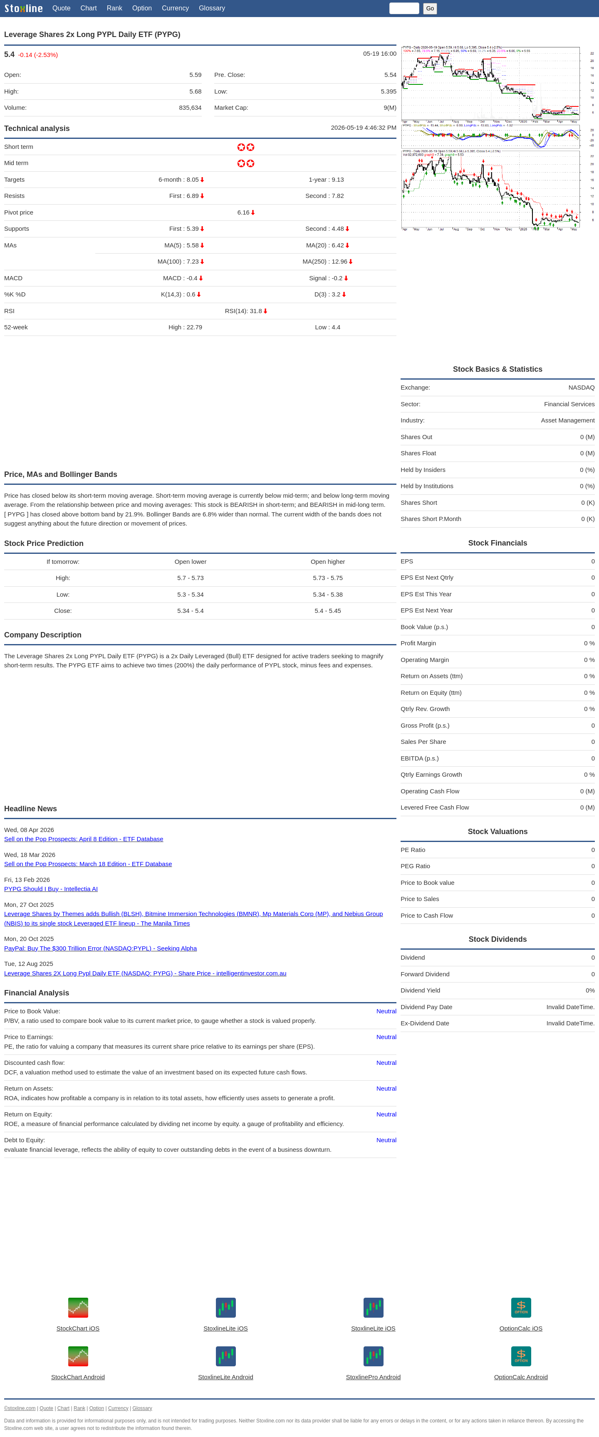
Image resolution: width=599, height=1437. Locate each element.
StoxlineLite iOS (225, 1328)
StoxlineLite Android (225, 1376)
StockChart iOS (78, 1328)
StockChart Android (78, 1376)
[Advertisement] (200, 401)
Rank (114, 8)
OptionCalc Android (521, 1376)
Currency (175, 8)
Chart (89, 8)
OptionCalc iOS (521, 1328)
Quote (61, 8)
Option (142, 8)
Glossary (212, 8)
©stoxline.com (20, 1408)
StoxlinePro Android (373, 1376)
